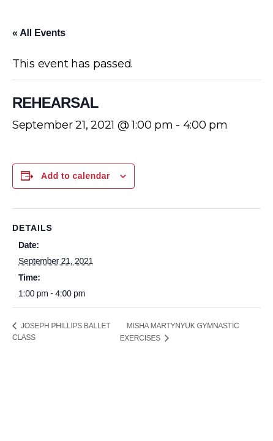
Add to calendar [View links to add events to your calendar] (75, 176)
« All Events (38, 33)
